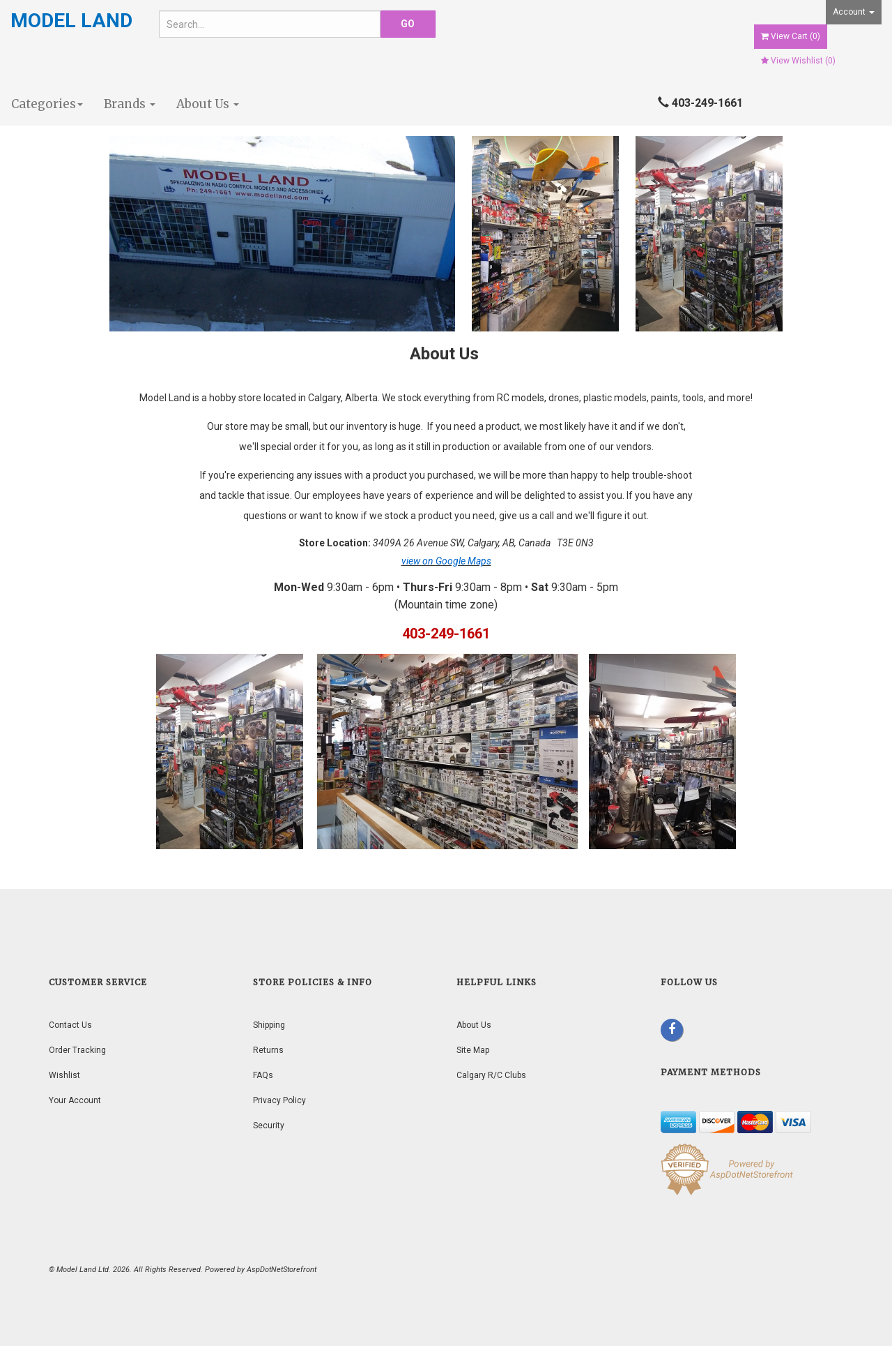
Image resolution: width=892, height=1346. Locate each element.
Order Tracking (77, 1050)
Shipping (269, 1025)
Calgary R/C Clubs (491, 1075)
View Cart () (790, 36)
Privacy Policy (279, 1100)
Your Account (75, 1100)
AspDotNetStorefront (281, 1269)
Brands (129, 104)
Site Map (472, 1050)
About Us (207, 104)
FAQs (263, 1075)
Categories (47, 104)
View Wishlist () (798, 61)
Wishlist (64, 1075)
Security (268, 1125)
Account (854, 12)
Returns (268, 1050)
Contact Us (70, 1025)
